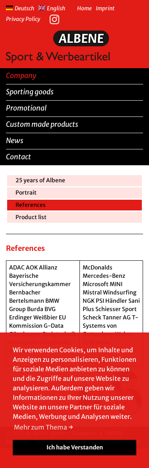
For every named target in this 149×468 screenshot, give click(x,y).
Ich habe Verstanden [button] (74, 447)
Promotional (26, 108)
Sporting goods (30, 91)
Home (84, 8)
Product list (30, 217)
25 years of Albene (40, 180)
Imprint (105, 8)
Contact (18, 156)
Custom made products (42, 124)
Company (21, 75)
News (14, 140)
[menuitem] (22, 7)
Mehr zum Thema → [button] (43, 427)
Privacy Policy (23, 19)
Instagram (56, 19)
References (30, 204)
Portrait (26, 192)
